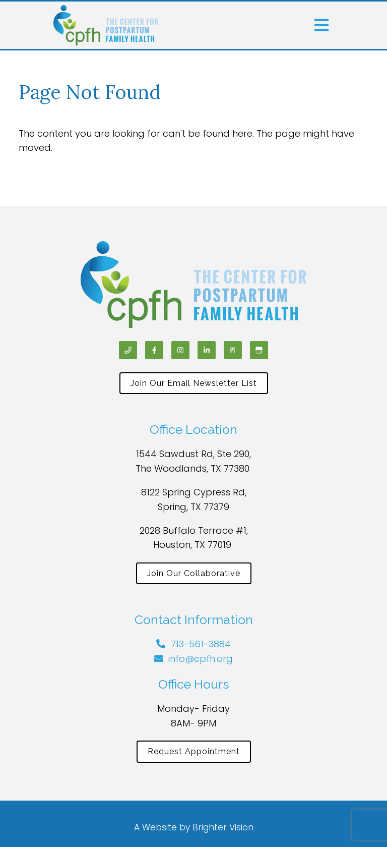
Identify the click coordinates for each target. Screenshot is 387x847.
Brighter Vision (222, 827)
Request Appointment (194, 751)
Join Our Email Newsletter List (194, 383)
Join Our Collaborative (193, 573)
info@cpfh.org (200, 658)
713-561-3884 (201, 644)
